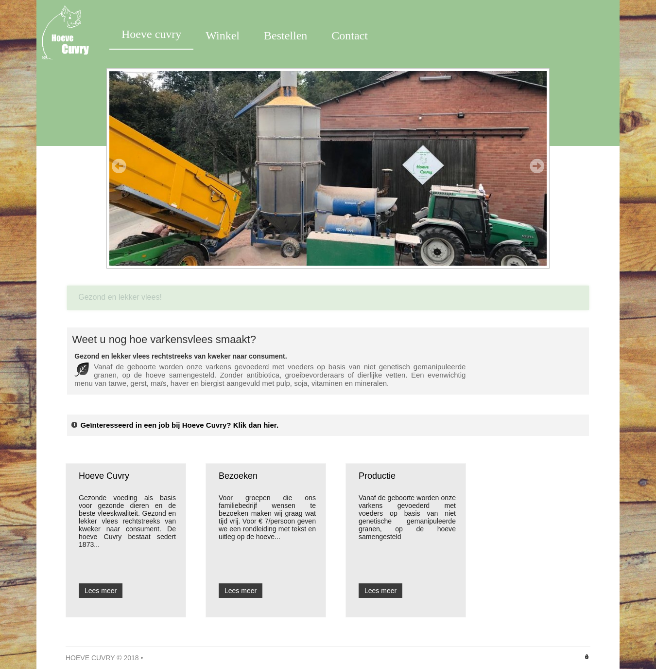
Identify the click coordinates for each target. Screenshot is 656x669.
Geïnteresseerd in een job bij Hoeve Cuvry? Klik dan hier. (174, 425)
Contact (349, 35)
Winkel (223, 35)
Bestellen (285, 35)
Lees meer (101, 591)
